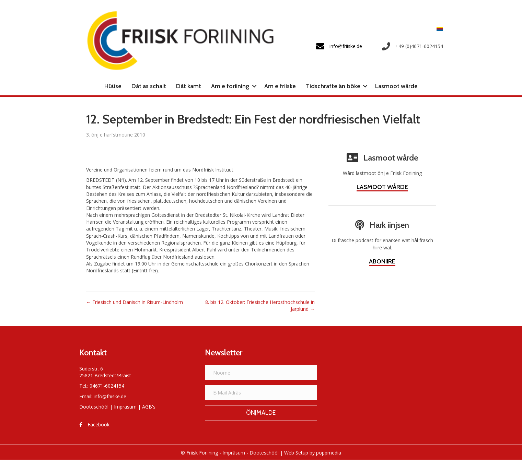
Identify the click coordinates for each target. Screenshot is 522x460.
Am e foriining (230, 86)
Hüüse (112, 86)
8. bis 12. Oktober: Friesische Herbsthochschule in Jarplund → (260, 305)
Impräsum (125, 406)
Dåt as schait (148, 86)
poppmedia (328, 452)
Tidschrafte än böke (333, 86)
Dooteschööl (93, 406)
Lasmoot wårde (396, 86)
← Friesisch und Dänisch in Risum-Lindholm (134, 301)
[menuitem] (438, 28)
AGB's (148, 406)
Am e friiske (280, 86)
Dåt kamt (188, 86)
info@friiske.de (110, 396)
